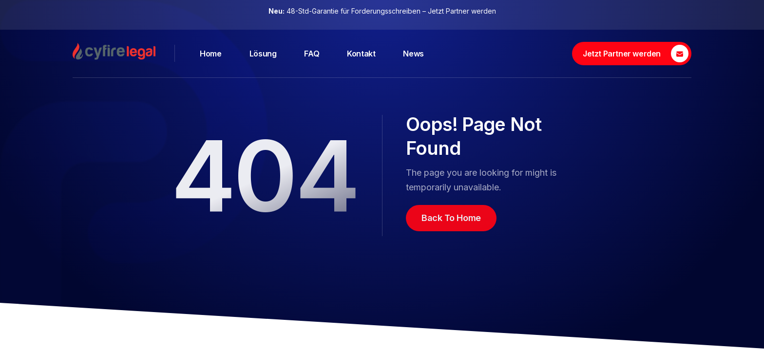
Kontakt (361, 53)
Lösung (263, 53)
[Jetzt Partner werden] (631, 53)
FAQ (311, 53)
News (413, 53)
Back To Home (451, 218)
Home (210, 53)
